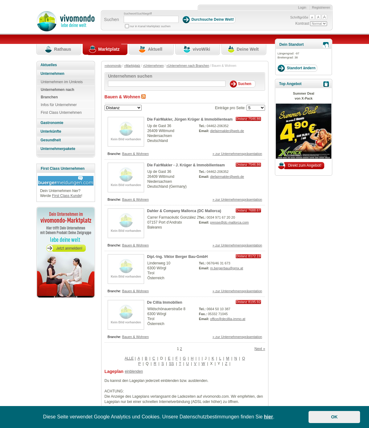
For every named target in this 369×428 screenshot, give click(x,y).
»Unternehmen (153, 65)
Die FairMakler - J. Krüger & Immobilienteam (186, 165)
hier (268, 416)
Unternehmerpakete (57, 149)
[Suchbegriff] (151, 19)
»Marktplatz (132, 65)
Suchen (111, 19)
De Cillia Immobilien (164, 302)
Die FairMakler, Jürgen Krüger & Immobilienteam (190, 119)
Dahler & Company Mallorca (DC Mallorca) (184, 211)
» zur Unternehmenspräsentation (237, 154)
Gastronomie (51, 123)
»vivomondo (113, 65)
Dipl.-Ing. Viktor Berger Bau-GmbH (177, 257)
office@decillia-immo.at (227, 319)
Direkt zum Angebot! (304, 165)
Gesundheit (50, 140)
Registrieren (321, 7)
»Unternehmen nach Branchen (187, 65)
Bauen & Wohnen (135, 154)
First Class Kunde (66, 196)
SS (171, 364)
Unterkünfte (50, 131)
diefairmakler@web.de (227, 131)
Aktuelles (48, 65)
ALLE (129, 358)
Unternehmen (52, 73)
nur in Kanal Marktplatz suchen (150, 26)
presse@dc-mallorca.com (229, 222)
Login (302, 7)
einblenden (134, 371)
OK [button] (334, 416)
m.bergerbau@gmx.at (226, 268)
